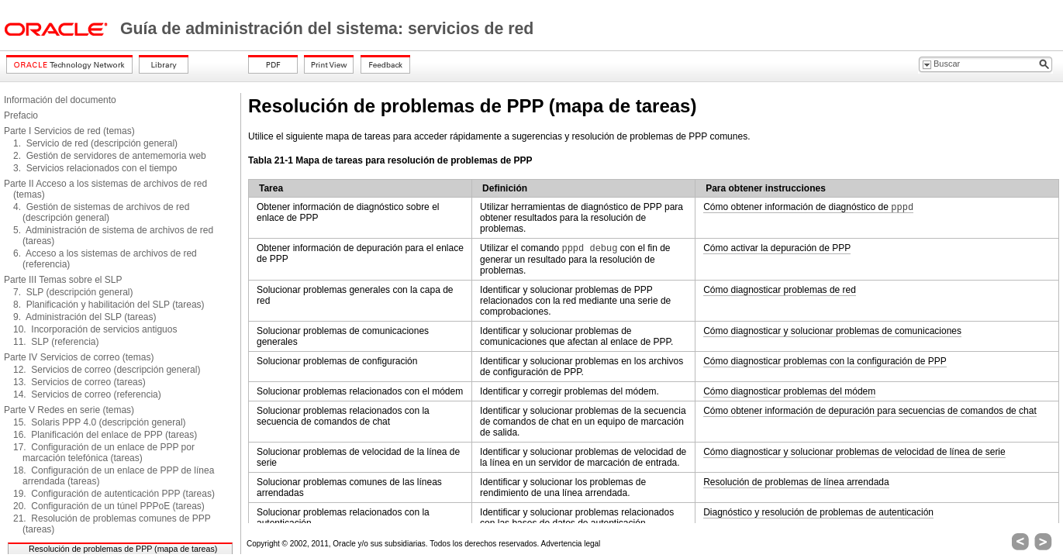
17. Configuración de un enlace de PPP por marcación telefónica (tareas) (104, 452)
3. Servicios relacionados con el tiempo (95, 168)
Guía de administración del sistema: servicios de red (326, 28)
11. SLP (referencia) (56, 341)
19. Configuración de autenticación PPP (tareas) (114, 493)
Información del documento (60, 100)
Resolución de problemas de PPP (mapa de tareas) (123, 548)
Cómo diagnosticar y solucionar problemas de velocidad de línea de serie (854, 451)
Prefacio (21, 115)
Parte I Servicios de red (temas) (69, 131)
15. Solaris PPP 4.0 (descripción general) (99, 422)
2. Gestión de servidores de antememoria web (109, 155)
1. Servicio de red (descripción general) (95, 143)
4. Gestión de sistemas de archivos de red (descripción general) (101, 212)
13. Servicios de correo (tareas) (79, 382)
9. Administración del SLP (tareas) (85, 317)
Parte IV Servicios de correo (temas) (79, 357)
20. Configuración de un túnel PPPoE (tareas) (109, 506)
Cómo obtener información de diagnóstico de (808, 207)
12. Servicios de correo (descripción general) (106, 369)
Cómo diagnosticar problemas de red (779, 289)
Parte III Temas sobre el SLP (63, 279)
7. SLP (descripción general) (73, 292)
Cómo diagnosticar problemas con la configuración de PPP (825, 361)
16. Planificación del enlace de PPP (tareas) (105, 434)
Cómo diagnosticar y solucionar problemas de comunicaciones (832, 331)
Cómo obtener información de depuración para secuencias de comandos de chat (870, 410)
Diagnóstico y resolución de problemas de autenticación (818, 512)
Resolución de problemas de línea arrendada (796, 482)
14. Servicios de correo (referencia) (87, 394)
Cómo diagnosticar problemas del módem (789, 391)
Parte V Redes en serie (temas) (69, 410)
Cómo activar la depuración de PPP (777, 248)
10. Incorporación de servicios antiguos (95, 329)
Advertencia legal (571, 543)
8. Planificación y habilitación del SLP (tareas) (109, 304)
